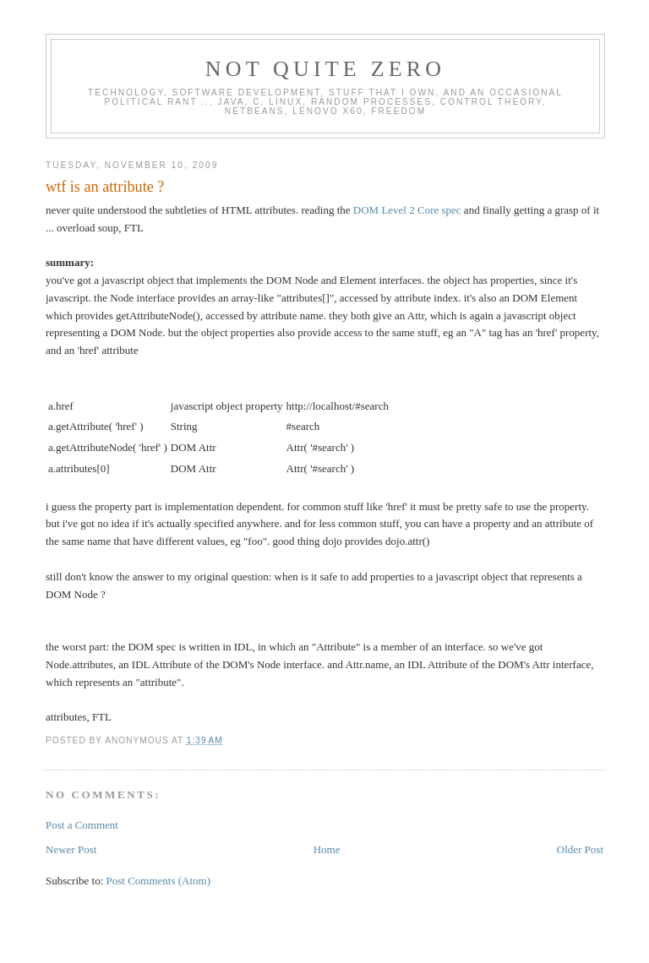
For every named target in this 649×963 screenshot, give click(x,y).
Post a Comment (82, 825)
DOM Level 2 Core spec (407, 210)
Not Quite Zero (325, 69)
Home (327, 849)
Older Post (580, 849)
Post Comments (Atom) (158, 880)
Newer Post (71, 849)
